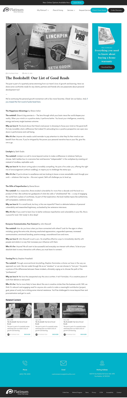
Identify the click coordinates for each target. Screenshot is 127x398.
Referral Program (76, 393)
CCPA (100, 393)
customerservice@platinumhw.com (63, 374)
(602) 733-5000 (25, 374)
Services (68, 10)
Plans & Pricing (55, 10)
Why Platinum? (39, 10)
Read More (27, 335)
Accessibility (109, 393)
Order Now (64, 393)
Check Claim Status (99, 10)
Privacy (93, 393)
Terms (86, 393)
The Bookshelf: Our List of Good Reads (17, 323)
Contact (118, 393)
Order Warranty (116, 10)
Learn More (77, 3)
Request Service (81, 10)
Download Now (106, 68)
